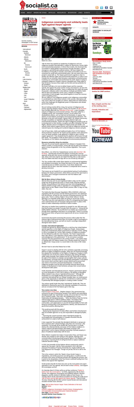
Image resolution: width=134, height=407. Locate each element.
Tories (66, 384)
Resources (61, 12)
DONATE (96, 27)
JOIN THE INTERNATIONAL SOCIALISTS (103, 22)
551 (64, 394)
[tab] (102, 91)
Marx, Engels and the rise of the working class (101, 105)
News (49, 386)
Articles (51, 12)
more (110, 114)
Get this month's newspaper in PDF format (30, 41)
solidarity (76, 365)
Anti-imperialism (47, 391)
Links (80, 12)
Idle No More (82, 108)
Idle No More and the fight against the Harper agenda (58, 378)
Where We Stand (40, 12)
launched (80, 152)
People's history (67, 389)
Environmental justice (58, 391)
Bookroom (72, 12)
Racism (56, 384)
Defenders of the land (75, 384)
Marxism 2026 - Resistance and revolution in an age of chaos (102, 73)
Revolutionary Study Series (102, 61)
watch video (98, 99)
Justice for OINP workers (101, 91)
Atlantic (56, 392)
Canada (51, 392)
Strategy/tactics (78, 389)
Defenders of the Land (66, 110)
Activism (44, 389)
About (29, 12)
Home (23, 12)
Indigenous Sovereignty (54, 389)
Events (87, 12)
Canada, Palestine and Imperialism (100, 110)
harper (61, 384)
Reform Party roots (53, 291)
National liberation (71, 391)
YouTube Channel (100, 125)
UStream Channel (100, 136)
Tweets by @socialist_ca (99, 121)
